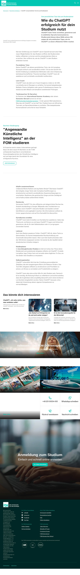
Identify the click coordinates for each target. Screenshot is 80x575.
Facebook (27, 536)
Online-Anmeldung (45, 539)
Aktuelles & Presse (45, 548)
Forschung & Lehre (45, 550)
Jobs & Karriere (44, 545)
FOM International (45, 553)
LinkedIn (26, 531)
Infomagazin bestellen (46, 531)
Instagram (27, 534)
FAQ (41, 536)
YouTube (26, 539)
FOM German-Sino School (47, 555)
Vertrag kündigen (26, 548)
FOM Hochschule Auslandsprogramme (30, 102)
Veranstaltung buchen (46, 534)
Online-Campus (26, 545)
